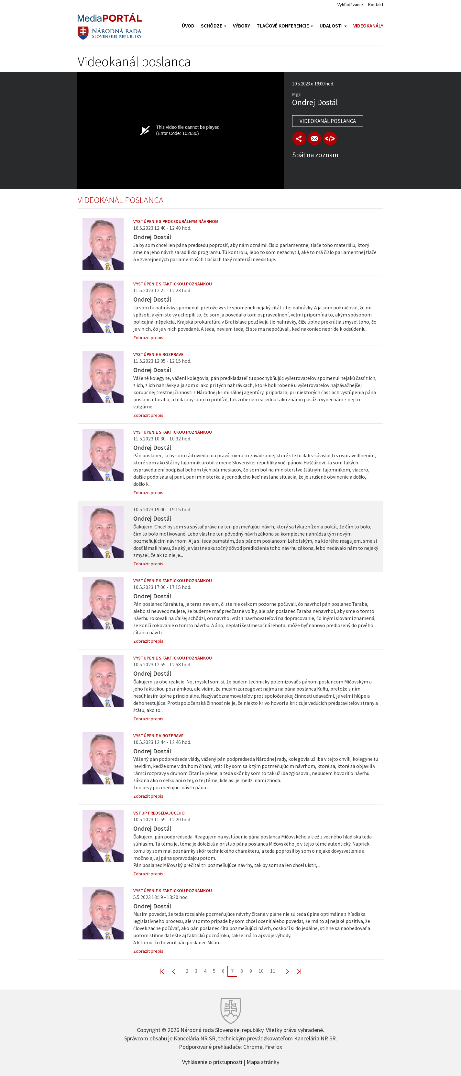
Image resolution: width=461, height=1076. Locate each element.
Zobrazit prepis (148, 337)
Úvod (188, 26)
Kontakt (375, 4)
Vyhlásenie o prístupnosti (212, 1061)
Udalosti (333, 26)
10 (261, 971)
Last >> (295, 971)
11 (272, 971)
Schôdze (213, 26)
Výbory (241, 26)
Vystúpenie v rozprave (158, 354)
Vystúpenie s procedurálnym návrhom (175, 221)
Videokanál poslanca (328, 121)
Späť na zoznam (315, 154)
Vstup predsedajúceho (159, 813)
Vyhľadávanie (350, 4)
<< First (166, 971)
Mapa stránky (263, 1061)
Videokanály (368, 26)
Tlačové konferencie (285, 26)
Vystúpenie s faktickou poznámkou (172, 284)
